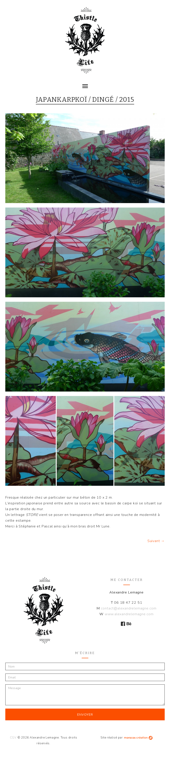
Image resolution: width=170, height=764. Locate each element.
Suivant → (156, 541)
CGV (13, 738)
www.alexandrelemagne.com (129, 614)
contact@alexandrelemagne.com (128, 608)
